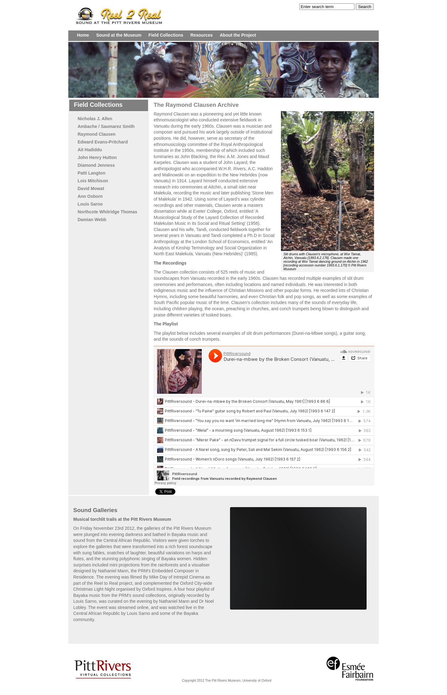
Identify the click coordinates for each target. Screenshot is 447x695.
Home (83, 35)
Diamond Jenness (96, 165)
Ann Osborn (90, 196)
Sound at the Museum (118, 35)
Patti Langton (91, 172)
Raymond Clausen (96, 134)
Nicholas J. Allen (95, 118)
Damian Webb (92, 219)
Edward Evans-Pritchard (103, 141)
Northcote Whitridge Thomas (107, 211)
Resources (201, 35)
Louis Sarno (90, 204)
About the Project (238, 35)
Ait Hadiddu (90, 149)
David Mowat (91, 188)
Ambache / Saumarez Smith (106, 126)
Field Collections (165, 35)
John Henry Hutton (97, 157)
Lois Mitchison (93, 180)
